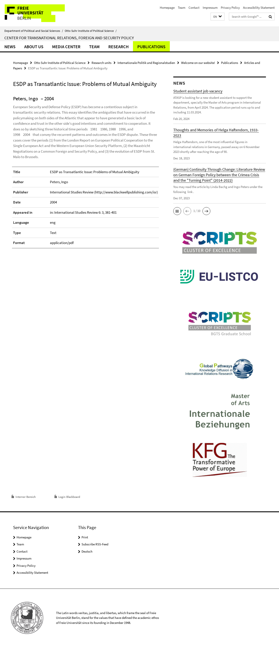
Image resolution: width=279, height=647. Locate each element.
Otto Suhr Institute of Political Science (91, 30)
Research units (101, 63)
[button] (218, 17)
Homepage (167, 7)
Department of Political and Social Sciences (33, 30)
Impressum (210, 7)
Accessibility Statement (259, 7)
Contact (194, 7)
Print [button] (85, 537)
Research (118, 46)
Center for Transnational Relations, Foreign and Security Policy (69, 37)
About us (33, 46)
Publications (151, 46)
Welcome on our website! (198, 63)
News (9, 46)
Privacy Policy (230, 7)
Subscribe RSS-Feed (95, 544)
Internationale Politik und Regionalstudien (146, 63)
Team (181, 7)
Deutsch (87, 551)
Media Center (66, 46)
